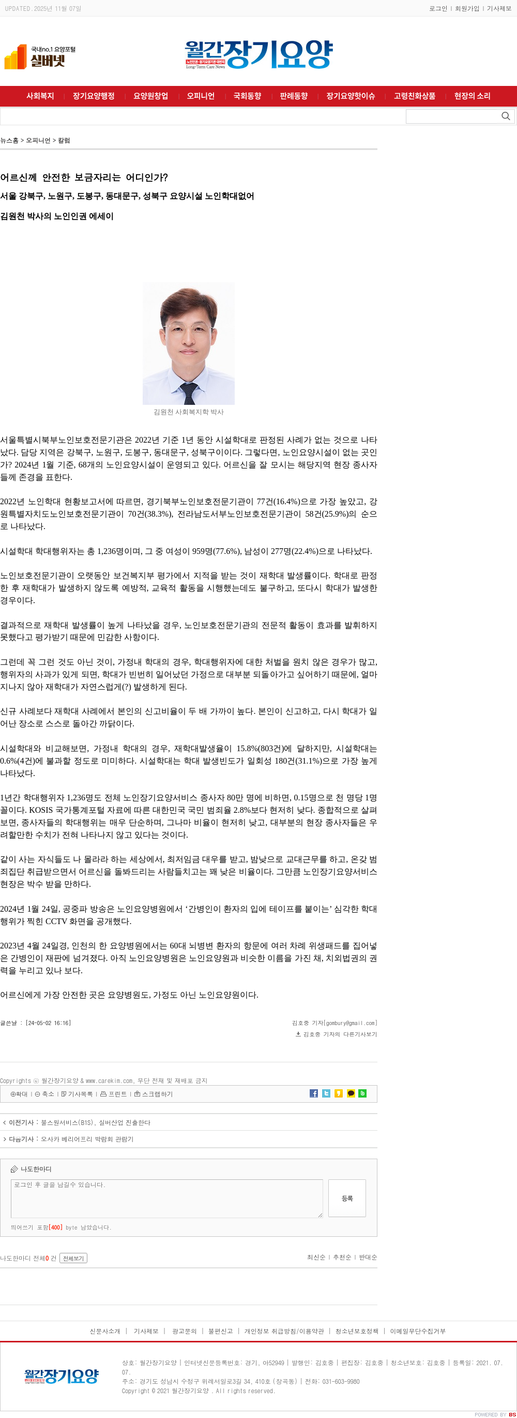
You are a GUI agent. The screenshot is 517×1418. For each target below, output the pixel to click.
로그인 (438, 8)
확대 (22, 1093)
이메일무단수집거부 (418, 1330)
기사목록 (80, 1093)
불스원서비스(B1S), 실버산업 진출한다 (95, 1122)
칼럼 (64, 140)
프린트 (118, 1093)
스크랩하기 (157, 1093)
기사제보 (499, 8)
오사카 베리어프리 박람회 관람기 (87, 1138)
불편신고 (220, 1330)
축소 (48, 1093)
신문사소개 (104, 1330)
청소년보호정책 (357, 1330)
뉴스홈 (9, 140)
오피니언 (38, 140)
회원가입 (467, 8)
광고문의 (183, 1330)
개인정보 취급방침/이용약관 (284, 1330)
